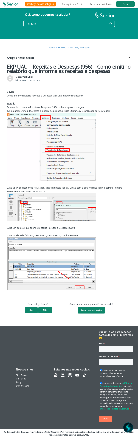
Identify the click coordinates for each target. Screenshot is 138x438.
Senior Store (22, 385)
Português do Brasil (72, 4)
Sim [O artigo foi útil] (31, 310)
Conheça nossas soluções (40, 4)
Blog (18, 382)
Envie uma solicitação (101, 4)
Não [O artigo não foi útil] (45, 310)
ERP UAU (62, 47)
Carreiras (21, 378)
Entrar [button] (125, 4)
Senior (52, 47)
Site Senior (22, 375)
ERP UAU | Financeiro (79, 47)
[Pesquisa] (69, 23)
